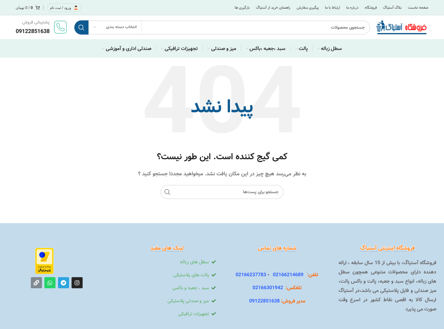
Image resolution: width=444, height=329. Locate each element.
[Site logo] (401, 27)
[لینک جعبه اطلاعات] (42, 28)
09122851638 (264, 302)
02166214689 (286, 275)
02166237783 (251, 275)
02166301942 (268, 289)
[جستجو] (221, 28)
